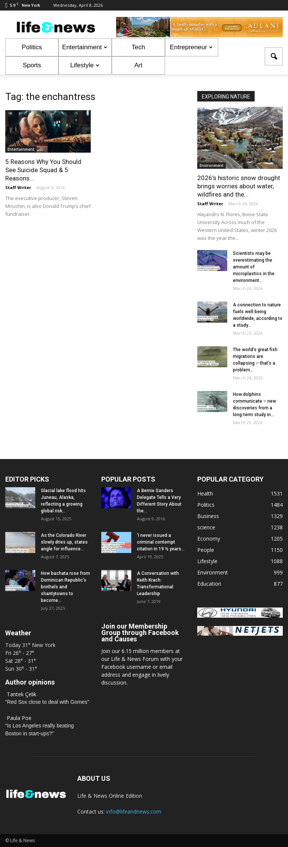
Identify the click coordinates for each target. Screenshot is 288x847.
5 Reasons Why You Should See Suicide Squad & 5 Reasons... (43, 170)
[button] (274, 56)
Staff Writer (18, 187)
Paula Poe (19, 717)
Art (138, 65)
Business (208, 516)
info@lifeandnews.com (133, 811)
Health (205, 493)
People (205, 549)
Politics (32, 47)
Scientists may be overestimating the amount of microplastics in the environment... (253, 267)
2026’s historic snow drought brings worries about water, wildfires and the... (238, 186)
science (206, 527)
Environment (212, 165)
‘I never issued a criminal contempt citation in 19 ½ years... (160, 542)
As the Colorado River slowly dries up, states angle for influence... (64, 542)
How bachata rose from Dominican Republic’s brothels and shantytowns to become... (65, 587)
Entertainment (85, 47)
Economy (208, 538)
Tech (138, 47)
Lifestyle (84, 65)
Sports (31, 65)
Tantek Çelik (21, 694)
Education (209, 583)
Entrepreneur (191, 47)
